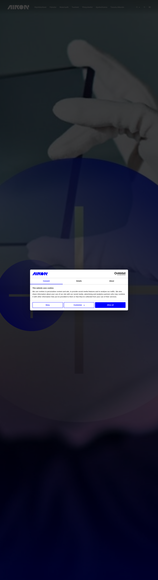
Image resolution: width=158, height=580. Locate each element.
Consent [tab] (46, 281)
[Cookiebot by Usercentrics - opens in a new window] (116, 273)
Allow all (110, 305)
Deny (48, 305)
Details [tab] (79, 281)
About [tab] (111, 281)
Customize (79, 305)
